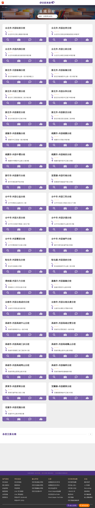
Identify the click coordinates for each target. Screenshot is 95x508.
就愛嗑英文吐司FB (54, 486)
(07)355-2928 (59, 375)
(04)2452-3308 (59, 246)
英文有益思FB (52, 491)
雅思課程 (5, 494)
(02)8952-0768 (59, 75)
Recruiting (87, 491)
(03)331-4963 (59, 139)
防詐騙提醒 (87, 496)
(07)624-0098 (13, 375)
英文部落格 (17, 486)
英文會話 (5, 486)
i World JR (71, 494)
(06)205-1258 (59, 311)
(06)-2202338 (13, 311)
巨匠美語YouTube (54, 496)
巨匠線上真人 (72, 489)
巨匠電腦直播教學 (73, 502)
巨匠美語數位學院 (37, 486)
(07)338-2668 (13, 354)
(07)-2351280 (13, 332)
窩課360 (70, 496)
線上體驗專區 (88, 499)
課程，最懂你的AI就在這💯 (65, 474)
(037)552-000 (59, 182)
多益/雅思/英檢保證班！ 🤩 (30, 474)
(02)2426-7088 (13, 139)
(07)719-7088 (59, 354)
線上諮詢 (73, 505)
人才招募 (87, 489)
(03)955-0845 (59, 396)
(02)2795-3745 (13, 53)
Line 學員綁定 (18, 496)
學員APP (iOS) (19, 502)
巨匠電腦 (71, 499)
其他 (85, 483)
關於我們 (87, 486)
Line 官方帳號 (18, 494)
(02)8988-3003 (13, 96)
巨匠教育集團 (72, 483)
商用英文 (5, 499)
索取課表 (85, 505)
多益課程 (5, 491)
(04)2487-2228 (13, 225)
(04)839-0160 (59, 268)
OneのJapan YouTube (55, 499)
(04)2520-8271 (13, 246)
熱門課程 (5, 483)
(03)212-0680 (59, 160)
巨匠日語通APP (37, 494)
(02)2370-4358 (13, 32)
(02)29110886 (59, 118)
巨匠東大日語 (72, 491)
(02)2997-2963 (13, 118)
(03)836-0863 (13, 418)
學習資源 (17, 483)
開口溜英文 (5, 489)
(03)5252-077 (13, 182)
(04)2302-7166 (13, 203)
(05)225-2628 (59, 289)
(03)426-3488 (13, 160)
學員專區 (17, 491)
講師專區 (87, 494)
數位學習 (35, 483)
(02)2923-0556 (59, 96)
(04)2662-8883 (59, 225)
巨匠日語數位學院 (37, 489)
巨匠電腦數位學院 (37, 491)
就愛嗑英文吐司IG (54, 489)
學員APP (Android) (20, 499)
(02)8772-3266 (59, 32)
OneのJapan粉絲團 (54, 494)
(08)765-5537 (13, 396)
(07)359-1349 (59, 332)
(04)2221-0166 (59, 203)
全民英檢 (5, 496)
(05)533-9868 (13, 289)
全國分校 (9, 7)
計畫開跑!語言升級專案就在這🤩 (47, 477)
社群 (49, 483)
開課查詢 (17, 489)
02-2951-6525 (13, 75)
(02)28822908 (59, 53)
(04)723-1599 (13, 268)
